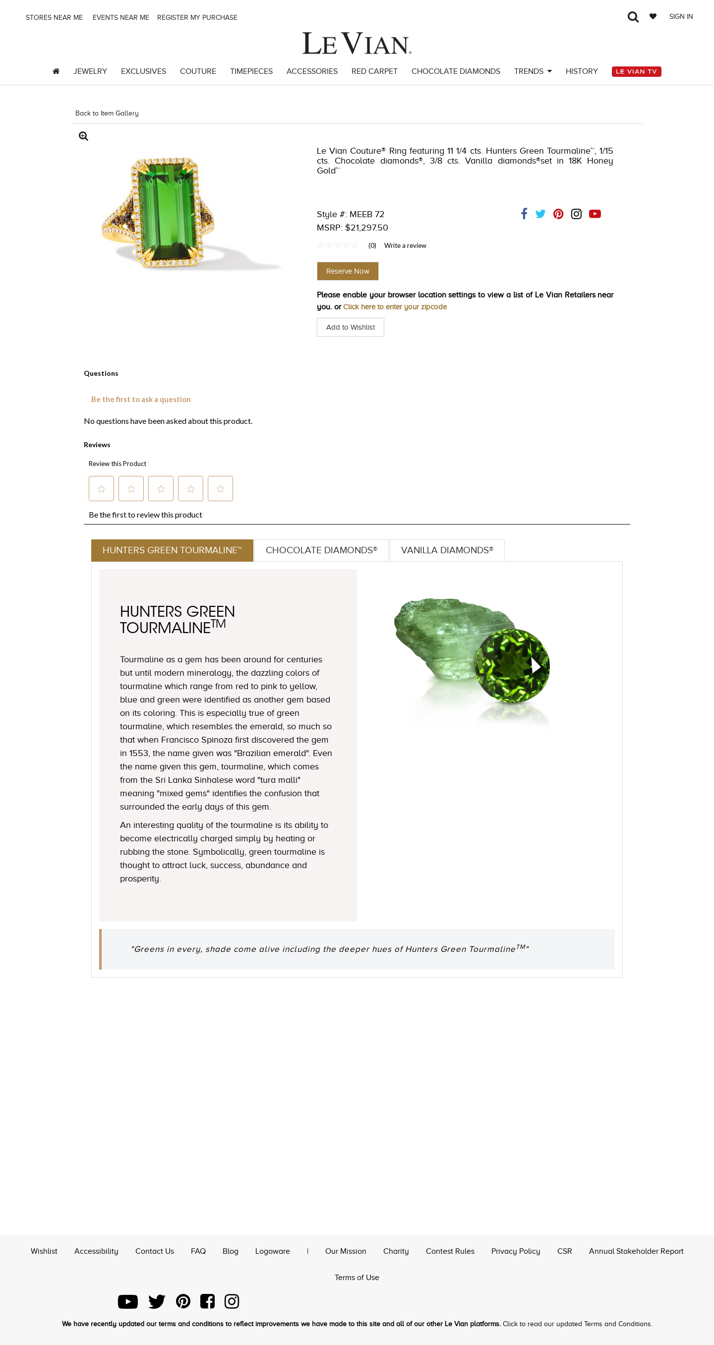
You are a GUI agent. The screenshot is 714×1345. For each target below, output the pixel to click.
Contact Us (154, 1250)
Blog (230, 1250)
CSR (564, 1250)
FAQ (198, 1250)
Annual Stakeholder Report (636, 1250)
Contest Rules (450, 1250)
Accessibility (96, 1250)
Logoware (272, 1250)
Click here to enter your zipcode (399, 306)
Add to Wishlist (352, 327)
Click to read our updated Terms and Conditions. (578, 1324)
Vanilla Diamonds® (458, 550)
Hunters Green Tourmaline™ (174, 550)
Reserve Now (347, 271)
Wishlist (44, 1250)
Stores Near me (53, 17)
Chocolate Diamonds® (328, 550)
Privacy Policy (515, 1250)
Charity (396, 1250)
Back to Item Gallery (107, 113)
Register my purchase (198, 17)
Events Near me (120, 17)
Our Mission (345, 1250)
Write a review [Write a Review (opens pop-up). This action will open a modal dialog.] (405, 245)
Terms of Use (357, 1276)
